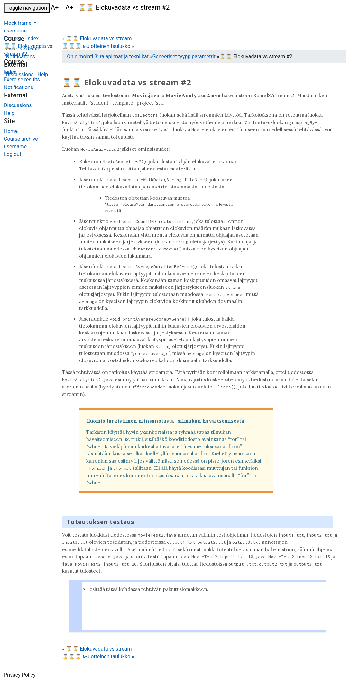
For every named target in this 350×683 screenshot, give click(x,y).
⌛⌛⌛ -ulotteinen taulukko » (98, 46)
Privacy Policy (20, 675)
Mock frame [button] (18, 23)
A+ (55, 7)
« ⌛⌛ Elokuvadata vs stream (97, 38)
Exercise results (22, 80)
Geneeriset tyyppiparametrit (183, 56)
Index (10, 72)
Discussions (18, 105)
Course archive (21, 139)
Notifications (18, 87)
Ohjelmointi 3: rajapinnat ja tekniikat (108, 56)
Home (11, 131)
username (15, 31)
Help (9, 113)
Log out (12, 38)
